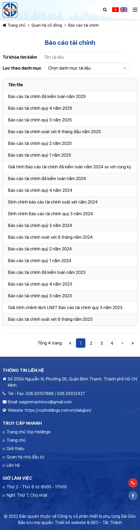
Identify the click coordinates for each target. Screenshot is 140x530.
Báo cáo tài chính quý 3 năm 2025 (40, 120)
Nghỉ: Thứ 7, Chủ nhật (27, 495)
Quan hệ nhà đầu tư (26, 456)
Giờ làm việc (17, 478)
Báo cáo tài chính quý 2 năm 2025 (40, 143)
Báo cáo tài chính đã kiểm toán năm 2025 (47, 96)
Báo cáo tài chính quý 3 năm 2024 (40, 225)
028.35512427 (71, 393)
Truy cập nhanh (22, 423)
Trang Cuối (132, 343)
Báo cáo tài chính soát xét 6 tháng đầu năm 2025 (54, 131)
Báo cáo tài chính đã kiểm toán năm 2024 (47, 178)
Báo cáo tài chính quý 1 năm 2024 (39, 260)
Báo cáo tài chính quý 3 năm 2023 (40, 295)
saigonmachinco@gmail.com (45, 401)
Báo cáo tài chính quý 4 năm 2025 (40, 108)
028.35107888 (40, 393)
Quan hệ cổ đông (47, 25)
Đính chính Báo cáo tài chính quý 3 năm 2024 (50, 213)
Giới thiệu (15, 448)
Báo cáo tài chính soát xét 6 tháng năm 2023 (50, 319)
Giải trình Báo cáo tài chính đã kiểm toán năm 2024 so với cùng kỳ (69, 166)
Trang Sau (122, 343)
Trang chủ (14, 25)
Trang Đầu (70, 343)
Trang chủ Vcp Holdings (29, 431)
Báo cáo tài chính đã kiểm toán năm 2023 (47, 272)
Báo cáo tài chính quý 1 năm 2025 (39, 155)
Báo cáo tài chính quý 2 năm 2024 (40, 248)
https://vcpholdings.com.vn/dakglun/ (58, 410)
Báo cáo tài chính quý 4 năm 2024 (40, 190)
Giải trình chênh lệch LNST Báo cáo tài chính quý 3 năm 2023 (65, 307)
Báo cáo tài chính (83, 25)
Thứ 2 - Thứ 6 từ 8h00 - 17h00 (37, 486)
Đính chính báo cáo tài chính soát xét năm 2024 (53, 202)
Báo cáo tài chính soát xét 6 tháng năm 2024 (50, 237)
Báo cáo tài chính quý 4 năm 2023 (40, 284)
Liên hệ (13, 465)
